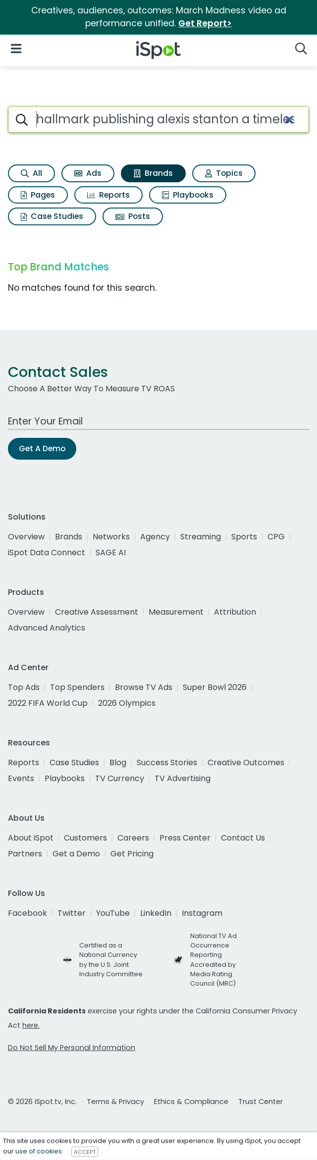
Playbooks (187, 195)
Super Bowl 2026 (215, 687)
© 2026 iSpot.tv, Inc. (42, 1102)
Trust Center (260, 1102)
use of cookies (38, 1151)
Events (21, 778)
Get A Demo (42, 448)
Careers (133, 838)
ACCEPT (85, 1152)
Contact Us (243, 838)
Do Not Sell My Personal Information (71, 1048)
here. (31, 1025)
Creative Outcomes (246, 762)
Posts (132, 216)
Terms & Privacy (115, 1102)
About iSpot (30, 838)
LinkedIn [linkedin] (155, 913)
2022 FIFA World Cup (48, 703)
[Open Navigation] (16, 48)
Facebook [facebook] (27, 913)
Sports (244, 536)
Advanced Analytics (46, 627)
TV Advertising (183, 778)
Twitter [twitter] (71, 913)
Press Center (185, 838)
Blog (117, 762)
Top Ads (24, 687)
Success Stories (167, 762)
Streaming (200, 536)
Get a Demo (76, 853)
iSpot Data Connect (46, 552)
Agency (155, 536)
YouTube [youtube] (113, 913)
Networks (111, 536)
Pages (38, 195)
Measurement (176, 612)
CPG (276, 536)
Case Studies (52, 216)
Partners (25, 853)
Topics (224, 173)
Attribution (235, 612)
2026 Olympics (127, 703)
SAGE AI (111, 552)
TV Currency (119, 778)
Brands (153, 173)
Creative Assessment (96, 612)
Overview (26, 536)
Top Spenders (77, 687)
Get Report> (205, 23)
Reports (108, 195)
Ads (88, 173)
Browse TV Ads (143, 687)
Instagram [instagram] (202, 913)
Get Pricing (132, 853)
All (31, 173)
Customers (85, 838)
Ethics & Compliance (191, 1102)
